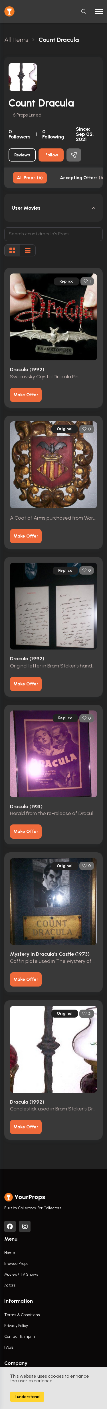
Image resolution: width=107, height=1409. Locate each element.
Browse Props (16, 1263)
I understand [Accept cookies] (27, 1396)
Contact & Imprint (20, 1336)
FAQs (8, 1347)
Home (9, 1252)
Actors (9, 1285)
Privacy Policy (16, 1325)
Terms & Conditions (22, 1314)
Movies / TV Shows (21, 1274)
